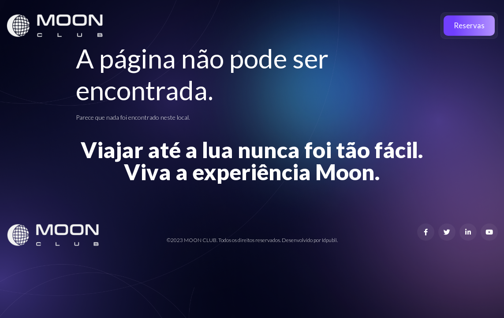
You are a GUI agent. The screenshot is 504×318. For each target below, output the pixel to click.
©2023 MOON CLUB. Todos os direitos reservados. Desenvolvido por (244, 240)
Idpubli (329, 240)
